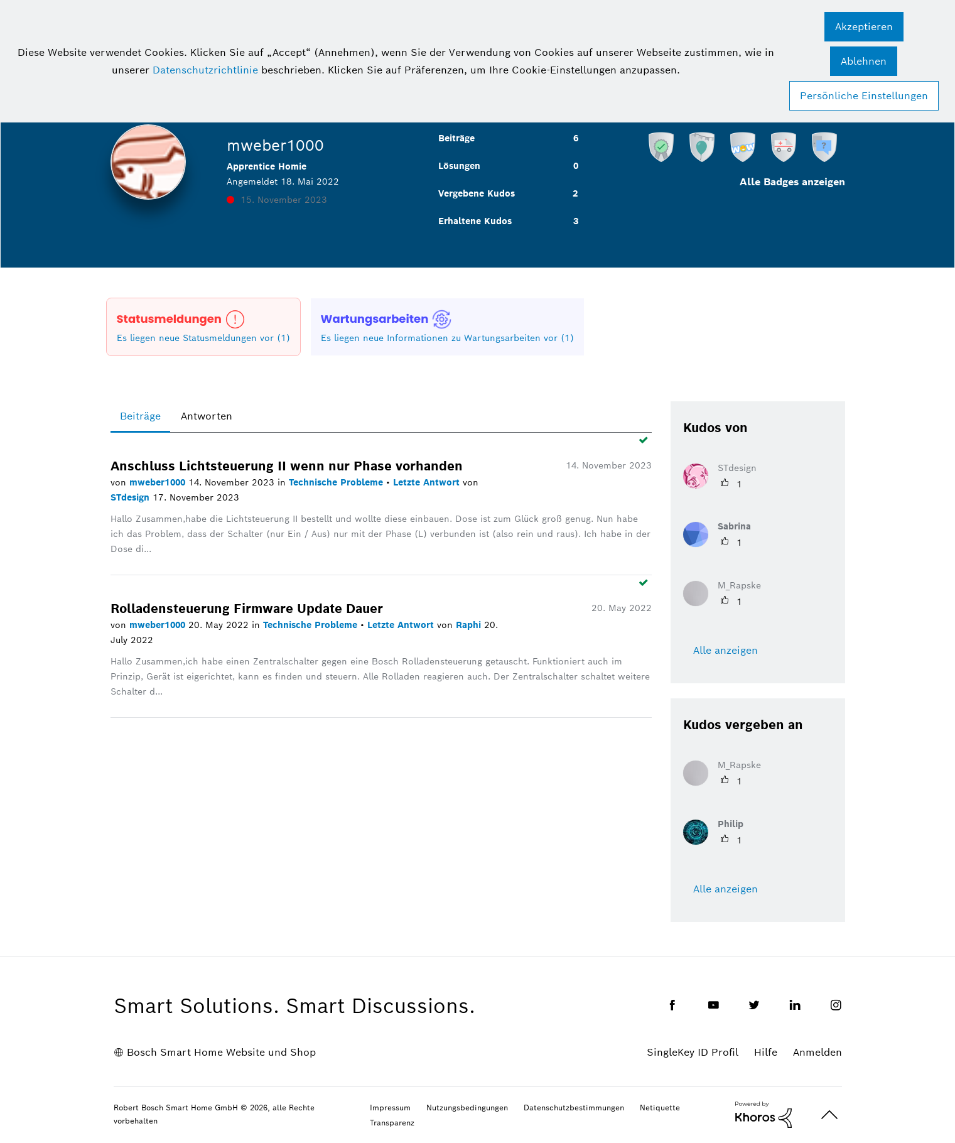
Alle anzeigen (725, 650)
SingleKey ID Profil (692, 1052)
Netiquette (660, 1107)
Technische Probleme (337, 482)
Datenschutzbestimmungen (574, 1107)
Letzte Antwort (428, 482)
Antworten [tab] (206, 416)
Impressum (390, 1107)
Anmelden (817, 1052)
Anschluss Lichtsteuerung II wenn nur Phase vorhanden (287, 466)
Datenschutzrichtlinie (205, 70)
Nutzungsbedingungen (467, 1107)
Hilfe (765, 1052)
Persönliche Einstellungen (864, 95)
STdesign (132, 497)
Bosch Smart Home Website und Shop (221, 1052)
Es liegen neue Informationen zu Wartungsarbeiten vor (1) (447, 338)
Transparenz (392, 1122)
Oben (829, 1115)
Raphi (470, 625)
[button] (864, 26)
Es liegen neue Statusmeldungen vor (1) (203, 338)
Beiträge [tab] (140, 416)
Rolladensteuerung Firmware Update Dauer (247, 608)
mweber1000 (158, 482)
